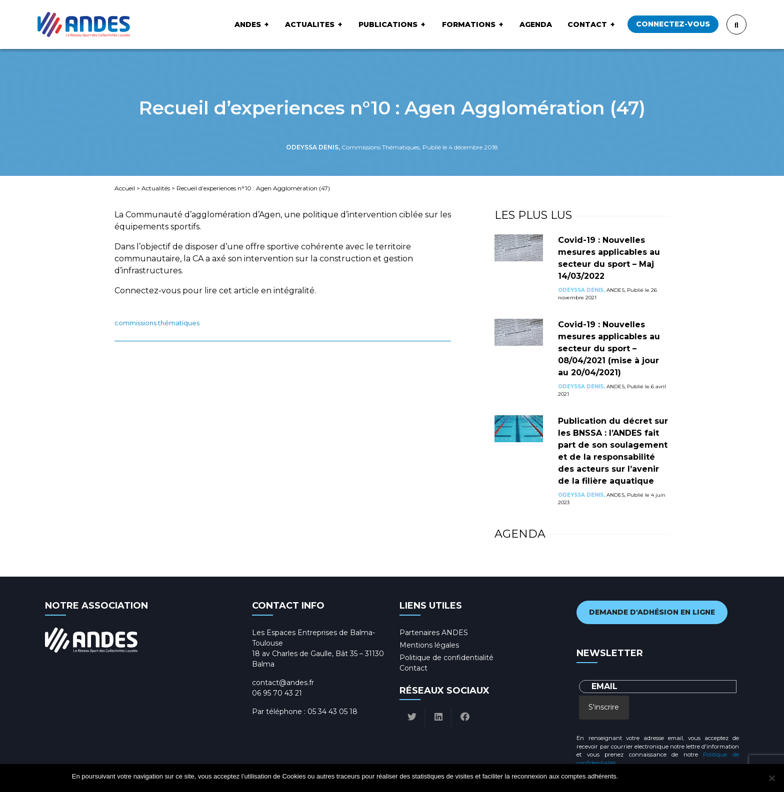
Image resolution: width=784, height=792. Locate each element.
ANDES (247, 24)
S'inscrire (603, 707)
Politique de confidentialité (447, 657)
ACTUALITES (309, 24)
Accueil (124, 188)
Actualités (156, 188)
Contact (587, 24)
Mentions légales (429, 645)
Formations (469, 24)
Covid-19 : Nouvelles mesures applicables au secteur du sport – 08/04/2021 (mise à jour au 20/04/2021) (609, 348)
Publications (388, 24)
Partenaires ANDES (434, 632)
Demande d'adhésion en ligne (652, 612)
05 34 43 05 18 (333, 711)
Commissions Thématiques (157, 323)
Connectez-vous (673, 23)
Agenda (536, 24)
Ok (627, 776)
